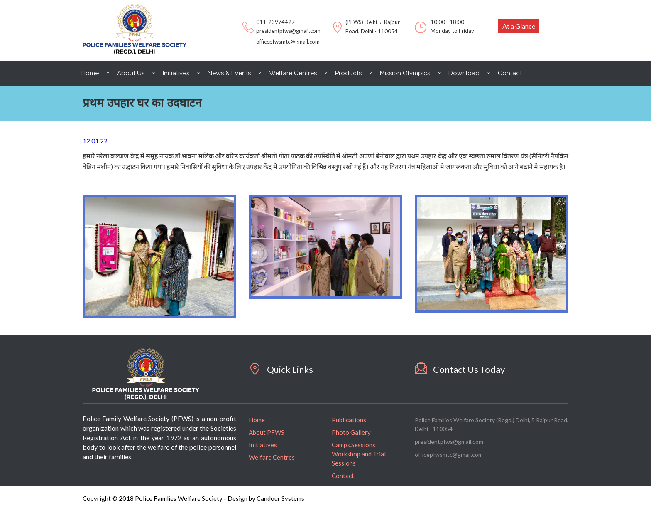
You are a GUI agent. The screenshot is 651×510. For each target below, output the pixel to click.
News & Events (229, 73)
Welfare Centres (293, 73)
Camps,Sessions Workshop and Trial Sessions (359, 454)
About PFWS (266, 432)
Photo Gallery (351, 432)
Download (464, 73)
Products (348, 73)
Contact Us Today (469, 369)
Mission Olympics (405, 73)
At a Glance (518, 26)
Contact (510, 73)
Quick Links (290, 369)
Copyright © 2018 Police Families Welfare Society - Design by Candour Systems (193, 498)
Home (90, 73)
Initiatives (176, 73)
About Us (130, 73)
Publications (349, 420)
